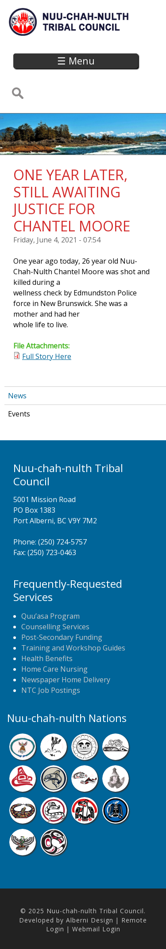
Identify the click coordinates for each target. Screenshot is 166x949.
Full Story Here (46, 356)
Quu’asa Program (50, 616)
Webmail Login (96, 929)
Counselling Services (55, 626)
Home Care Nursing (54, 669)
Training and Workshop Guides (73, 648)
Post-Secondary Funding (61, 637)
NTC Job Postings (50, 690)
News (17, 396)
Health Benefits (47, 658)
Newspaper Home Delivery (65, 679)
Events (19, 414)
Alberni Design (89, 920)
